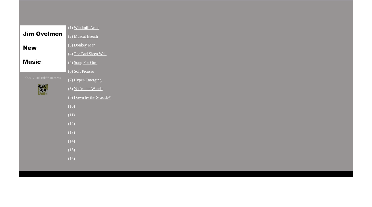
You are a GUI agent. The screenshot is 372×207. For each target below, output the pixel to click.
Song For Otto (85, 62)
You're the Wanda (88, 89)
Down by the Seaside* (92, 97)
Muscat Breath (86, 36)
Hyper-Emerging (88, 80)
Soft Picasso (84, 71)
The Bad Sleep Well (90, 54)
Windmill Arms (86, 27)
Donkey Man (84, 45)
